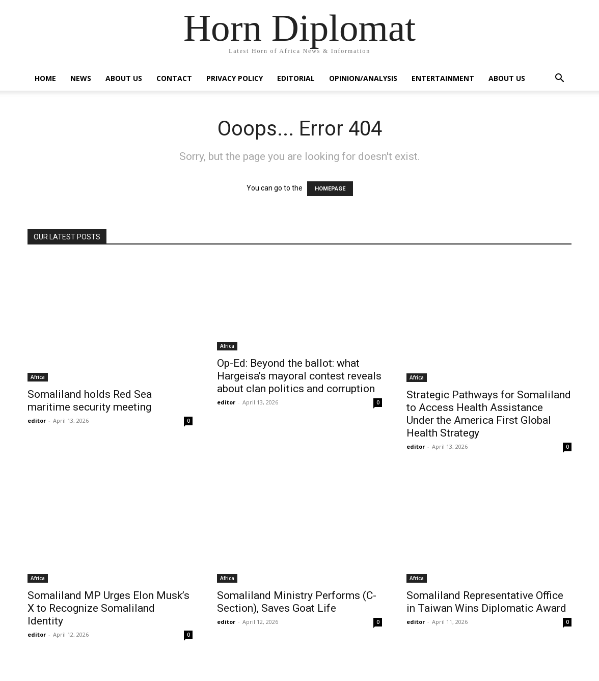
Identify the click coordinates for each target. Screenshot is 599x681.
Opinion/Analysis (363, 78)
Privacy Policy (234, 78)
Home (45, 78)
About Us (123, 78)
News (80, 78)
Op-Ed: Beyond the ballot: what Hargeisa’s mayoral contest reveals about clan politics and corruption (299, 376)
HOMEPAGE (330, 188)
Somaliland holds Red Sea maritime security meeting (90, 400)
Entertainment (443, 78)
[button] (559, 79)
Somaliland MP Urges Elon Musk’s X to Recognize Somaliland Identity (108, 608)
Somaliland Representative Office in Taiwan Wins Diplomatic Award (486, 601)
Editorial (296, 78)
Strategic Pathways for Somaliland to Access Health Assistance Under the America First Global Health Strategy (488, 414)
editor (37, 420)
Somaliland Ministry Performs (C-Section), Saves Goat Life (296, 601)
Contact (174, 78)
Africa (38, 376)
